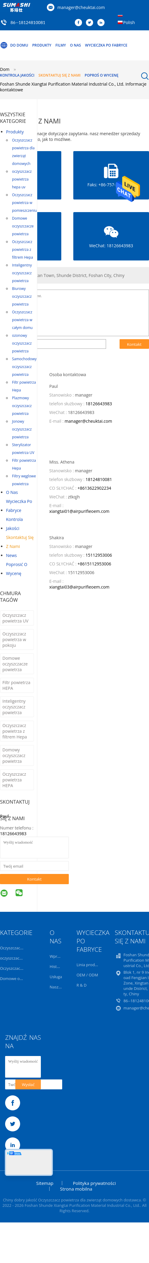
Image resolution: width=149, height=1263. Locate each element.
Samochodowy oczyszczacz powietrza (24, 366)
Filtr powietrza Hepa (24, 386)
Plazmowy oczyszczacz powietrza (22, 405)
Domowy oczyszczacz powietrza (13, 755)
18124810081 (99, 479)
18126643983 (13, 833)
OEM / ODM (87, 975)
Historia (57, 966)
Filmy (61, 45)
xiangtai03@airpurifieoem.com (79, 587)
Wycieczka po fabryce (106, 45)
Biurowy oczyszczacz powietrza (22, 296)
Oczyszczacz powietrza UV (15, 618)
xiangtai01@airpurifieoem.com (79, 511)
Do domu (14, 45)
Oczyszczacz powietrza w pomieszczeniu (24, 202)
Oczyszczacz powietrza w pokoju (14, 639)
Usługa (56, 976)
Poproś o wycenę (101, 75)
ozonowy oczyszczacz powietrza (22, 343)
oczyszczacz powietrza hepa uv (22, 179)
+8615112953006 (94, 564)
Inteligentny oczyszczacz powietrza (22, 273)
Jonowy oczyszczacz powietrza (22, 429)
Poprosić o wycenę (16, 569)
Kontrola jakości (17, 75)
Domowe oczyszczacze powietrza (23, 226)
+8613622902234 (94, 488)
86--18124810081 (28, 22)
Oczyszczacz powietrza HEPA (14, 779)
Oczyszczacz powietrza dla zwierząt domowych (23, 152)
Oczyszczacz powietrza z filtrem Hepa (22, 249)
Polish (129, 22)
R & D (82, 985)
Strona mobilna (76, 1189)
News (11, 555)
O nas (75, 45)
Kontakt (34, 879)
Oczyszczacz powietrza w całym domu (22, 319)
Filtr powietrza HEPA (16, 685)
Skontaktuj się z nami (59, 75)
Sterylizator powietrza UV (23, 448)
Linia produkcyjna (93, 964)
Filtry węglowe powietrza (24, 479)
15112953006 (99, 555)
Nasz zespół (60, 987)
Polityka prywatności (94, 1183)
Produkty (41, 45)
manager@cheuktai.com (81, 7)
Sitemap (44, 1183)
